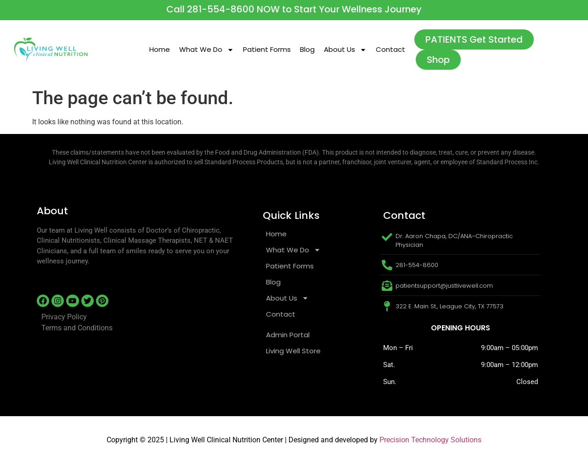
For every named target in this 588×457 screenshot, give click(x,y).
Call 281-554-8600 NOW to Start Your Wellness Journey (294, 9)
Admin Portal (288, 335)
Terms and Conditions (77, 327)
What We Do (206, 50)
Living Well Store (293, 351)
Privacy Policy (64, 316)
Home (159, 49)
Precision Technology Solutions (430, 439)
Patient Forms (267, 49)
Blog (307, 49)
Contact (390, 49)
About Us (345, 50)
